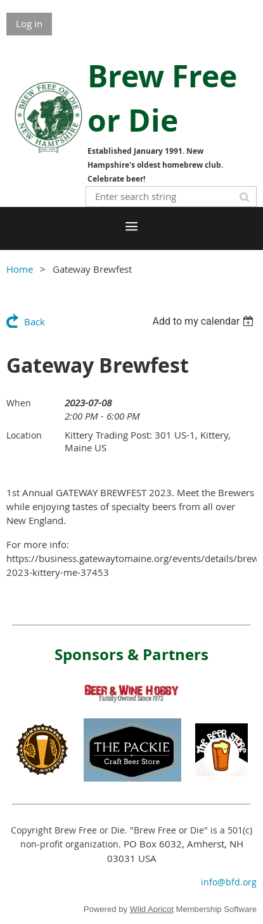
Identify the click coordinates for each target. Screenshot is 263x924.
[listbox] (204, 321)
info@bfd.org (229, 882)
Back (34, 321)
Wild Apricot (152, 909)
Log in (29, 23)
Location (24, 435)
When (18, 403)
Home (19, 269)
